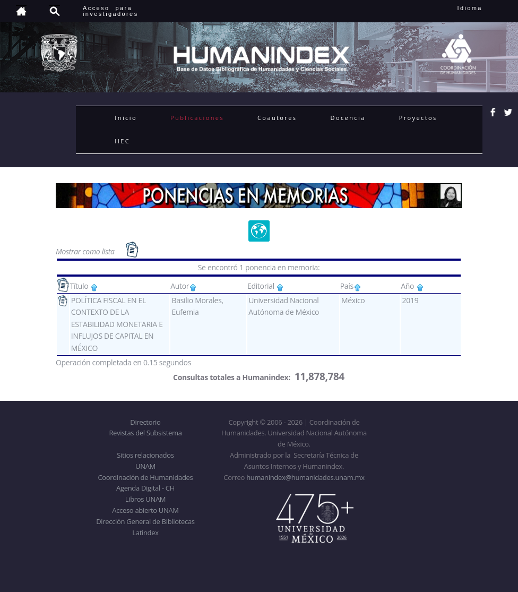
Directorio (145, 422)
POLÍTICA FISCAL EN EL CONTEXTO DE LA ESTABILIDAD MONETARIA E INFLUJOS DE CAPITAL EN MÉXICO (117, 324)
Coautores (277, 118)
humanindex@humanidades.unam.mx (305, 477)
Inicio (126, 118)
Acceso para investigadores (111, 11)
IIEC (122, 141)
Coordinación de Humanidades (145, 477)
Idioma (482, 8)
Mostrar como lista (86, 251)
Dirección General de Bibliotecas (145, 521)
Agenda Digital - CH (145, 488)
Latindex (145, 532)
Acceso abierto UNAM (145, 510)
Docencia (348, 118)
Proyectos (418, 118)
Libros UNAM (145, 499)
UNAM (145, 466)
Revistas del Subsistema (145, 432)
